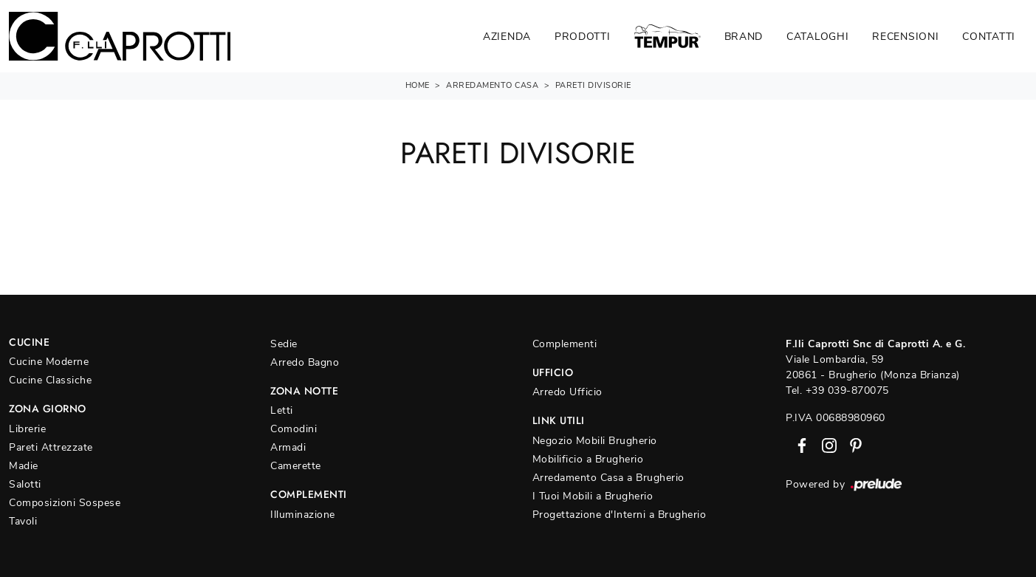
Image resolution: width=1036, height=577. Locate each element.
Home (417, 85)
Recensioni (905, 37)
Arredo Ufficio (567, 392)
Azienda (507, 37)
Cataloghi (817, 37)
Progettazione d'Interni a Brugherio (619, 515)
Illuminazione (302, 515)
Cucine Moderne (49, 362)
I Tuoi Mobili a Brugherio (592, 496)
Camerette (295, 466)
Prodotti (583, 37)
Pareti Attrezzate (51, 447)
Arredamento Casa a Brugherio (608, 478)
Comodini (293, 429)
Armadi (288, 447)
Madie (23, 466)
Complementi (564, 344)
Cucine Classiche (50, 380)
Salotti (25, 484)
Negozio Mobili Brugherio (594, 441)
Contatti (988, 37)
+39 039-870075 (847, 390)
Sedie (284, 344)
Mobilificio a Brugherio (588, 459)
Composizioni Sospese (64, 503)
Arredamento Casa (492, 85)
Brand (744, 37)
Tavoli (23, 521)
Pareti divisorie (593, 85)
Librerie (27, 429)
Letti (281, 410)
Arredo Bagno (304, 362)
